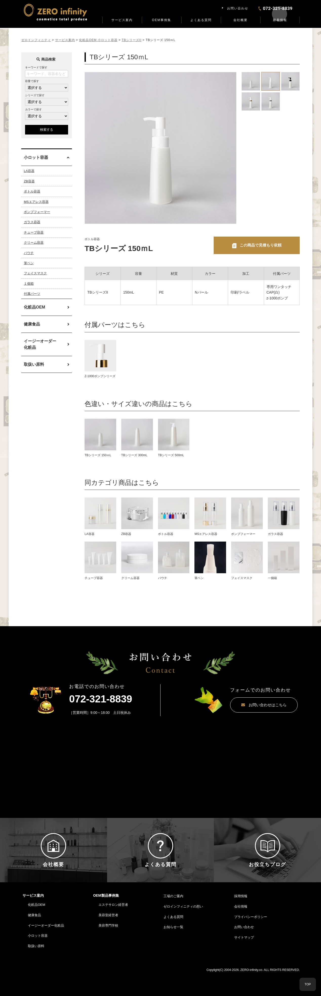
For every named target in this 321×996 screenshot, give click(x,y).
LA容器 (29, 171)
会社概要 (240, 20)
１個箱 (29, 283)
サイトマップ (244, 959)
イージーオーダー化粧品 (40, 344)
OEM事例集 (161, 20)
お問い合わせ (237, 8)
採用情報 (240, 917)
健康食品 (32, 324)
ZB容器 (29, 181)
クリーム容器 (34, 242)
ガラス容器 (32, 222)
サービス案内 (122, 20)
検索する (46, 129)
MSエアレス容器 (36, 202)
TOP (307, 984)
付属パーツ (32, 294)
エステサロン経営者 (113, 926)
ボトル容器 (32, 191)
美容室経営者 (108, 936)
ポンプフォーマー (37, 212)
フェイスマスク (35, 273)
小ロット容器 (38, 957)
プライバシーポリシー (250, 938)
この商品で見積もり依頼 (260, 245)
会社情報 (240, 928)
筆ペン (29, 263)
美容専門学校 (108, 946)
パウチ (29, 253)
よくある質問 (201, 20)
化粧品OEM (34, 307)
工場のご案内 (173, 917)
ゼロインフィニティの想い (183, 928)
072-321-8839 (100, 699)
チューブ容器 (34, 232)
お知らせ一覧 (173, 948)
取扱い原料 (34, 364)
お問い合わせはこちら (250, 705)
